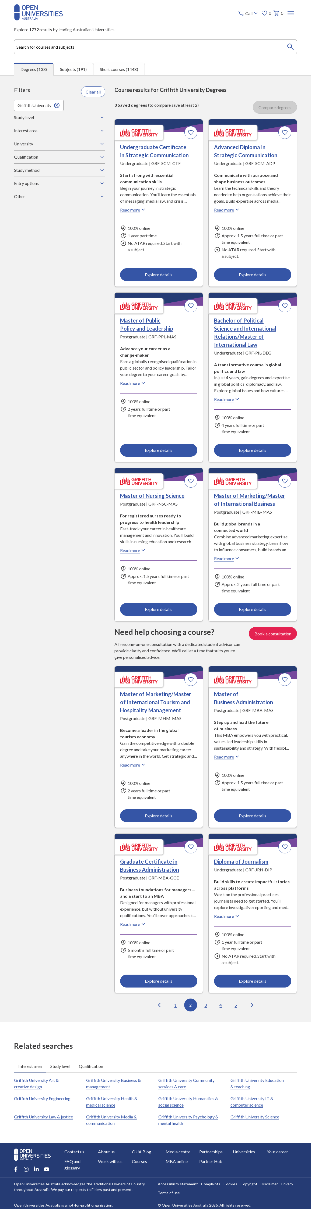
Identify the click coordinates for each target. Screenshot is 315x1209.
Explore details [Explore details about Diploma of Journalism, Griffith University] (253, 980)
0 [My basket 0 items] (278, 13)
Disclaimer (269, 1184)
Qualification (59, 157)
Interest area (59, 130)
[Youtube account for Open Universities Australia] (46, 1169)
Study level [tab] (60, 1065)
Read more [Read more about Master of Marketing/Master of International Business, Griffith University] (227, 558)
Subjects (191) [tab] (73, 69)
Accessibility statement (178, 1184)
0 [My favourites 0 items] (266, 13)
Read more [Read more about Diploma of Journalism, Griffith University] (227, 916)
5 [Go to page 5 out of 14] (236, 1004)
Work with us (110, 1161)
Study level (59, 117)
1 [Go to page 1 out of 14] (175, 1004)
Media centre (177, 1151)
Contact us (74, 1151)
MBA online (176, 1161)
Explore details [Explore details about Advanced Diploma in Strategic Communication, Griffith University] (253, 274)
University (59, 144)
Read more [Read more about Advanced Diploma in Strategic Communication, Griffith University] (227, 209)
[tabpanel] (155, 548)
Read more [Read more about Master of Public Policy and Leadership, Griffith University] (133, 383)
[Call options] (248, 13)
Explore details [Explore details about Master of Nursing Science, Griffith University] (159, 609)
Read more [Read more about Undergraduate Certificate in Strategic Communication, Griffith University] (133, 209)
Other (59, 196)
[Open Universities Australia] (38, 18)
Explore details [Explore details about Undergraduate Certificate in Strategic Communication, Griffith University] (159, 274)
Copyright (248, 1184)
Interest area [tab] (30, 1065)
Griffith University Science (254, 1116)
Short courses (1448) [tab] (119, 69)
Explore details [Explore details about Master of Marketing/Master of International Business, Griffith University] (253, 609)
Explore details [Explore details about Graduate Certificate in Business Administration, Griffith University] (159, 980)
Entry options (59, 183)
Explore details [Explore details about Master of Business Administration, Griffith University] (253, 815)
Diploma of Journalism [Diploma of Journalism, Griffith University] (241, 861)
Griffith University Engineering (42, 1098)
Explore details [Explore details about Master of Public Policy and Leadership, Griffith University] (159, 450)
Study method (59, 170)
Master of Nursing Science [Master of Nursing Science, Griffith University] (152, 495)
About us (106, 1151)
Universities (244, 1151)
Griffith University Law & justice (43, 1116)
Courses (139, 1161)
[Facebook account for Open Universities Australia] (16, 1169)
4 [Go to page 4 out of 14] (221, 1004)
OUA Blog (141, 1151)
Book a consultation (272, 633)
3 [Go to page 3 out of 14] (206, 1004)
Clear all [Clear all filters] (93, 91)
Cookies (230, 1184)
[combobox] (155, 46)
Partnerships (211, 1151)
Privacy (287, 1184)
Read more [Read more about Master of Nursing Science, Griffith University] (133, 550)
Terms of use (169, 1192)
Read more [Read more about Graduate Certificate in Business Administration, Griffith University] (133, 924)
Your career (277, 1151)
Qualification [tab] (91, 1065)
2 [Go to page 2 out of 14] (191, 1004)
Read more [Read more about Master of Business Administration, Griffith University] (227, 756)
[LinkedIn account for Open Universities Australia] (36, 1169)
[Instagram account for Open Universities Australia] (26, 1169)
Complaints (210, 1184)
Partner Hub (210, 1161)
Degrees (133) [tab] (33, 69)
